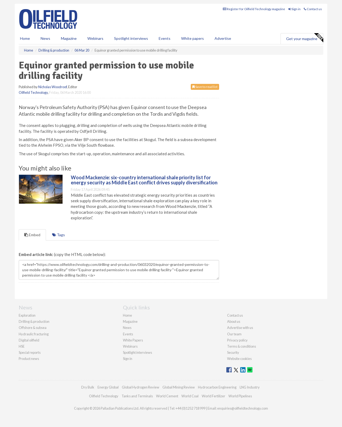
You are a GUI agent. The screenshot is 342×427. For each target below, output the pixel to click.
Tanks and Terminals (137, 396)
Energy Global (108, 387)
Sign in (294, 9)
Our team (234, 334)
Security (233, 352)
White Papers (133, 340)
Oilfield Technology (33, 92)
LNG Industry (250, 387)
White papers (192, 38)
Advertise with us (240, 327)
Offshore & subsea (32, 327)
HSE (22, 346)
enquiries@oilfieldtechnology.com (242, 408)
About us (233, 321)
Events (164, 38)
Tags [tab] (58, 234)
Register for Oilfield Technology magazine (254, 9)
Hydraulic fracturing (34, 334)
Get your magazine (304, 37)
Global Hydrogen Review (140, 387)
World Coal (190, 396)
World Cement (167, 396)
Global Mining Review (178, 387)
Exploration (27, 315)
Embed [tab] (32, 234)
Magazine (69, 38)
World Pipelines (240, 396)
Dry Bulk (87, 387)
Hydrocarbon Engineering (217, 387)
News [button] (45, 38)
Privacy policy (237, 340)
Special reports (30, 352)
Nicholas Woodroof (52, 87)
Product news (29, 358)
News (127, 327)
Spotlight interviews (131, 38)
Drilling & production (34, 321)
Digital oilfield (29, 340)
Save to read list (204, 87)
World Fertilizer (213, 396)
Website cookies (239, 358)
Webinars (95, 38)
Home (25, 38)
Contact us (313, 9)
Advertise (223, 38)
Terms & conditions (241, 346)
